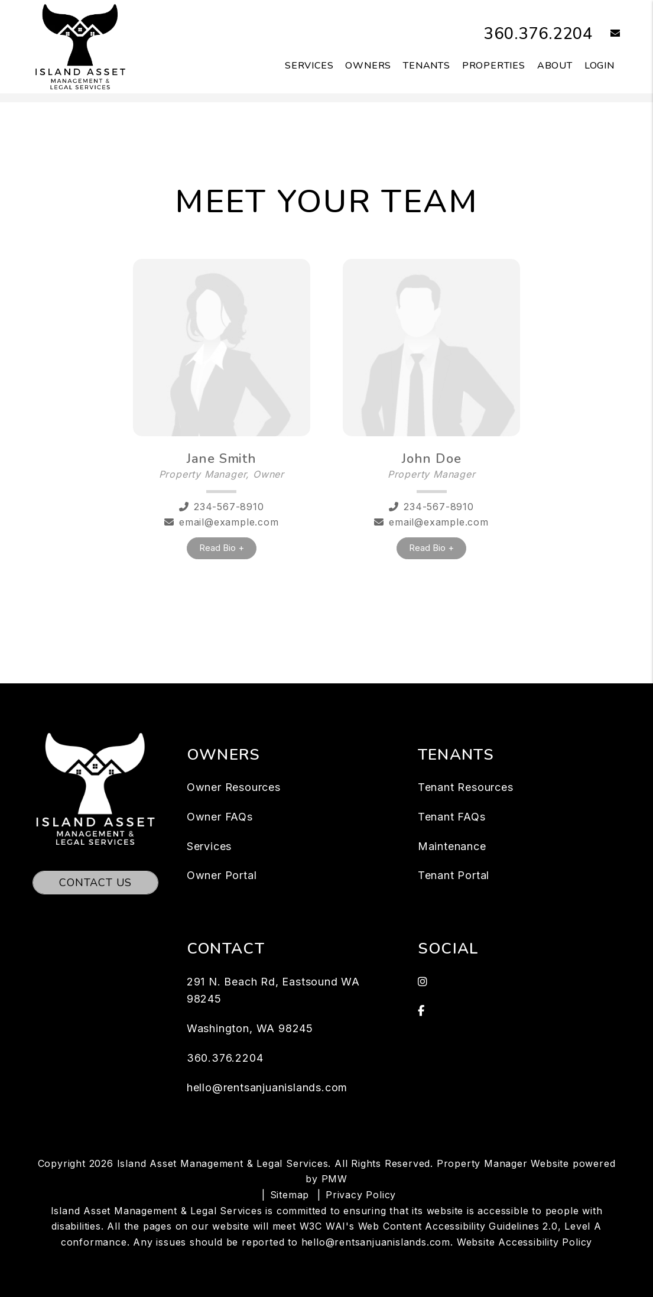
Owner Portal (222, 875)
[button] (606, 34)
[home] (80, 46)
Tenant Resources (466, 787)
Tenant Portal (453, 875)
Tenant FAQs (452, 816)
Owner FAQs (220, 816)
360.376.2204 (532, 33)
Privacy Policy (361, 1195)
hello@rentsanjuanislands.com (267, 1087)
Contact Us (95, 883)
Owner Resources (234, 787)
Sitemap (290, 1195)
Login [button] (599, 65)
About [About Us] (555, 65)
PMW (334, 1179)
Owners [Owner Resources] (368, 65)
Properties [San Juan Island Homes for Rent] (493, 65)
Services (209, 846)
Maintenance (452, 846)
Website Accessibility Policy (524, 1242)
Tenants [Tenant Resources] (426, 65)
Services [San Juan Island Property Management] (309, 65)
